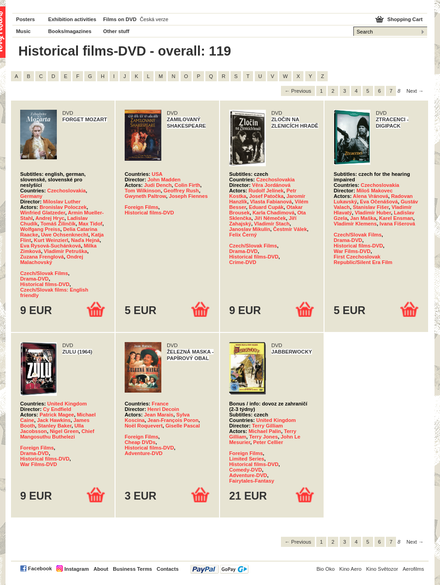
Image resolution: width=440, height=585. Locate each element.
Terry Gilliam (267, 425)
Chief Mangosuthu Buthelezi (57, 433)
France (160, 403)
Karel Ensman (396, 218)
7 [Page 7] (391, 91)
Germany (31, 196)
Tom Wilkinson (143, 190)
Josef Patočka (266, 196)
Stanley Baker (55, 425)
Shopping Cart (405, 19)
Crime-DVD (242, 262)
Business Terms (132, 569)
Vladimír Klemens (355, 223)
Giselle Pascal (182, 425)
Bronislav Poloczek (63, 207)
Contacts (168, 569)
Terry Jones (263, 436)
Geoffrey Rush (181, 190)
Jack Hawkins (54, 420)
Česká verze (154, 19)
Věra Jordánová (271, 185)
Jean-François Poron (173, 420)
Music (23, 31)
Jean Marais (158, 414)
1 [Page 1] (321, 91)
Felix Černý (243, 234)
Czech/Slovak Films (44, 273)
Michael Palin (264, 431)
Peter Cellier (268, 442)
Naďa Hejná (85, 240)
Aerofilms (413, 569)
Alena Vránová (370, 196)
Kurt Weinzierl (51, 240)
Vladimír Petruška (66, 251)
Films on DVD (120, 19)
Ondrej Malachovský (51, 259)
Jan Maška (363, 218)
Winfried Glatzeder (42, 212)
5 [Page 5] (367, 91)
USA (157, 174)
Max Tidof (90, 223)
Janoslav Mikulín (249, 229)
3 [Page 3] (344, 91)
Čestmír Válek (290, 229)
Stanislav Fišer (371, 207)
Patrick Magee (56, 414)
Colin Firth (187, 185)
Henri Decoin (163, 409)
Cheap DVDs (140, 442)
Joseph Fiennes (188, 196)
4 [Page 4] (356, 91)
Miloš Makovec (375, 190)
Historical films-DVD (45, 284)
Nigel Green (64, 431)
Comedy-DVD (245, 469)
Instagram (76, 569)
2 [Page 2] (332, 91)
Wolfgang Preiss (40, 229)
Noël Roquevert (144, 425)
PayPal (219, 569)
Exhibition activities (72, 19)
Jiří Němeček (270, 218)
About (101, 569)
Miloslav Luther (62, 201)
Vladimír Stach (272, 223)
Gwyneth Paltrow (145, 196)
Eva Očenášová (379, 201)
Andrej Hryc (49, 218)
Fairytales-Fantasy (251, 481)
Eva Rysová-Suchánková (50, 245)
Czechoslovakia (66, 190)
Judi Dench (157, 185)
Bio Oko (325, 569)
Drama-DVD (34, 278)
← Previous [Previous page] (298, 91)
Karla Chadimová (273, 212)
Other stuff (116, 31)
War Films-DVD (352, 251)
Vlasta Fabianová (271, 201)
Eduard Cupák (266, 207)
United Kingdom (67, 403)
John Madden (164, 179)
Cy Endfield (57, 409)
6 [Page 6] (379, 91)
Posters (25, 19)
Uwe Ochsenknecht (64, 234)
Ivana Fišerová (397, 223)
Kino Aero (350, 569)
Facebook (40, 568)
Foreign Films (141, 207)
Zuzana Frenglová (42, 256)
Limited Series (246, 458)
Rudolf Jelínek (265, 190)
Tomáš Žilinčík (58, 223)
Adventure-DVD (144, 453)
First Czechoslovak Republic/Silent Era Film (363, 259)
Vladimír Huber (373, 212)
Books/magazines (70, 31)
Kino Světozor (382, 569)
